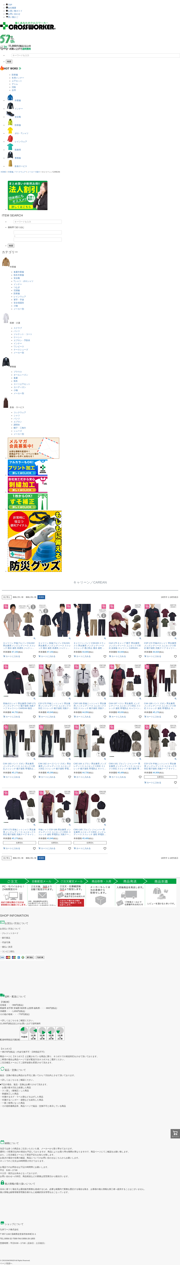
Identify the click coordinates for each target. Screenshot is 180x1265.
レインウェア (16, 141)
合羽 (14, 90)
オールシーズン (21, 375)
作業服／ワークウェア (17, 172)
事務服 (13, 158)
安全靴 (13, 117)
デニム (15, 84)
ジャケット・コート (23, 334)
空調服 (17, 290)
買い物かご (12, 17)
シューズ (18, 431)
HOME (3, 172)
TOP (9, 5)
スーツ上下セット (22, 384)
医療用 (13, 150)
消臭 (14, 87)
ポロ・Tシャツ (17, 133)
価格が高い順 (31, 597)
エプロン (18, 421)
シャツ (17, 415)
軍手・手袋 (19, 299)
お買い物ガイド (14, 11)
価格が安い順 (18, 597)
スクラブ (18, 328)
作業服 (13, 100)
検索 (9, 61)
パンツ (17, 331)
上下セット (17, 81)
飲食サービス (16, 166)
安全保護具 (19, 303)
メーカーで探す (34, 172)
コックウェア (20, 412)
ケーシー (18, 337)
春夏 (16, 378)
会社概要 (11, 8)
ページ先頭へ (6, 1263)
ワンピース (19, 346)
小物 (16, 306)
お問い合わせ (13, 14)
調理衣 (17, 425)
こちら (13, 1020)
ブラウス (18, 372)
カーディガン (20, 387)
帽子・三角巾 (20, 428)
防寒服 (15, 75)
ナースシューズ (21, 349)
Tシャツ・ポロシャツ (24, 281)
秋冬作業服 (19, 275)
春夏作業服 (19, 272)
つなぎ (17, 287)
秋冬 (16, 381)
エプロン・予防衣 (22, 340)
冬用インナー (18, 78)
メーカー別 (19, 309)
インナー (14, 108)
